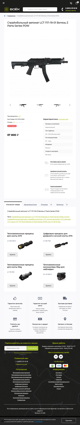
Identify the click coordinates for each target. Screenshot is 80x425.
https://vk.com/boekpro (56, 356)
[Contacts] (71, 3)
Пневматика (11, 16)
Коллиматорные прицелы (21, 398)
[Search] (25, 9)
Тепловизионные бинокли (21, 382)
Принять (68, 420)
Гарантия (59, 379)
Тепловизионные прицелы (21, 372)
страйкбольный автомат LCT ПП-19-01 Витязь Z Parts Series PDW (37, 217)
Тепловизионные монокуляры (21, 375)
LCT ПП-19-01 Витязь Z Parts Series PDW (31, 222)
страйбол (31, 219)
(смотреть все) (63, 119)
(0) (14, 122)
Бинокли (21, 395)
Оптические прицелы (21, 393)
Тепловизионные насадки (21, 379)
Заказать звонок (70, 10)
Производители (59, 386)
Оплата (58, 377)
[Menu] (4, 3)
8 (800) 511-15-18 (71, 8)
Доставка (59, 375)
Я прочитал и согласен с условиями (22, 353)
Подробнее (38, 421)
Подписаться (32, 348)
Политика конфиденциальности (23, 352)
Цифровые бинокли (21, 386)
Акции (59, 388)
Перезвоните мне (21, 364)
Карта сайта (59, 384)
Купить (12, 255)
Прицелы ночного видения (21, 388)
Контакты (59, 372)
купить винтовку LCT (55, 219)
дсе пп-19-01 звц (54, 222)
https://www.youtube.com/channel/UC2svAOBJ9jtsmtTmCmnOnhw (61, 356)
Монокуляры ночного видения (21, 391)
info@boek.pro (59, 361)
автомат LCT (41, 219)
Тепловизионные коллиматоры (21, 377)
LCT (19, 116)
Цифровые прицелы (21, 384)
